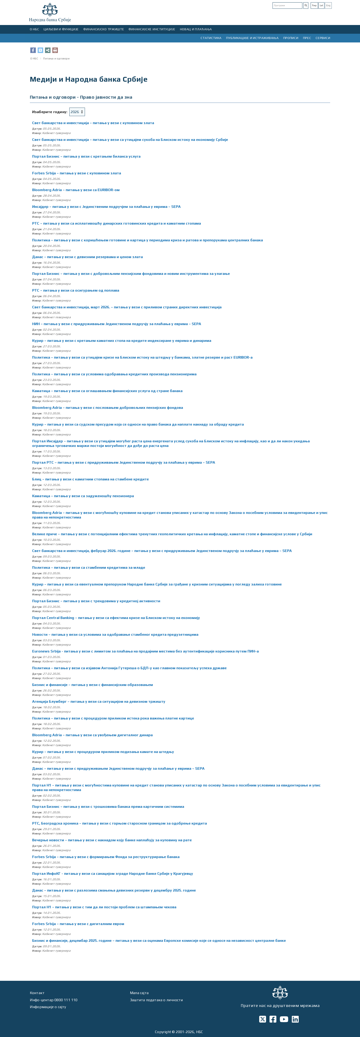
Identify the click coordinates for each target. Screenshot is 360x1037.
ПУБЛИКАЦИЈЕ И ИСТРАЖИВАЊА (252, 38)
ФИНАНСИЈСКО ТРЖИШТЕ (103, 29)
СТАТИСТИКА (211, 38)
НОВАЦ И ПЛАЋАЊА (196, 29)
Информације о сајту (48, 1007)
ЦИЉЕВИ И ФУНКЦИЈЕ (61, 29)
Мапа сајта (139, 993)
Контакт (37, 993)
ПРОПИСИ (290, 38)
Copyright (163, 1032)
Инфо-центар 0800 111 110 (54, 1000)
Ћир (314, 5)
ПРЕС (307, 38)
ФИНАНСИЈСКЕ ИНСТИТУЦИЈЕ (152, 29)
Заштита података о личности (156, 1000)
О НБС (34, 29)
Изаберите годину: (49, 112)
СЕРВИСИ (323, 38)
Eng (328, 5)
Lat (321, 5)
